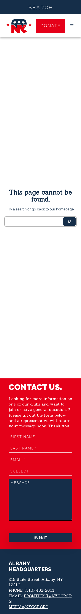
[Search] (69, 221)
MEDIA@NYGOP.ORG (28, 606)
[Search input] (41, 7)
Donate (50, 25)
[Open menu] (72, 25)
